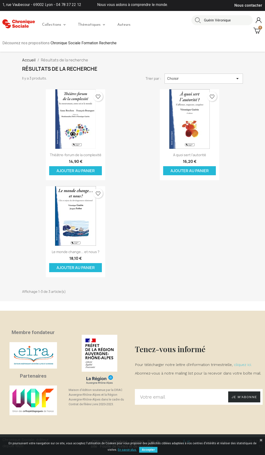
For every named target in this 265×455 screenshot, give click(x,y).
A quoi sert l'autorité (189, 155)
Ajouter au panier (76, 170)
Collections (54, 24)
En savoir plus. (127, 449)
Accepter (148, 449)
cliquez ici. (243, 364)
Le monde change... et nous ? (75, 252)
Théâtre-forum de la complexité (75, 155)
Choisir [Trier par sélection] (203, 78)
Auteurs (123, 25)
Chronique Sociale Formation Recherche (84, 43)
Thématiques (91, 24)
